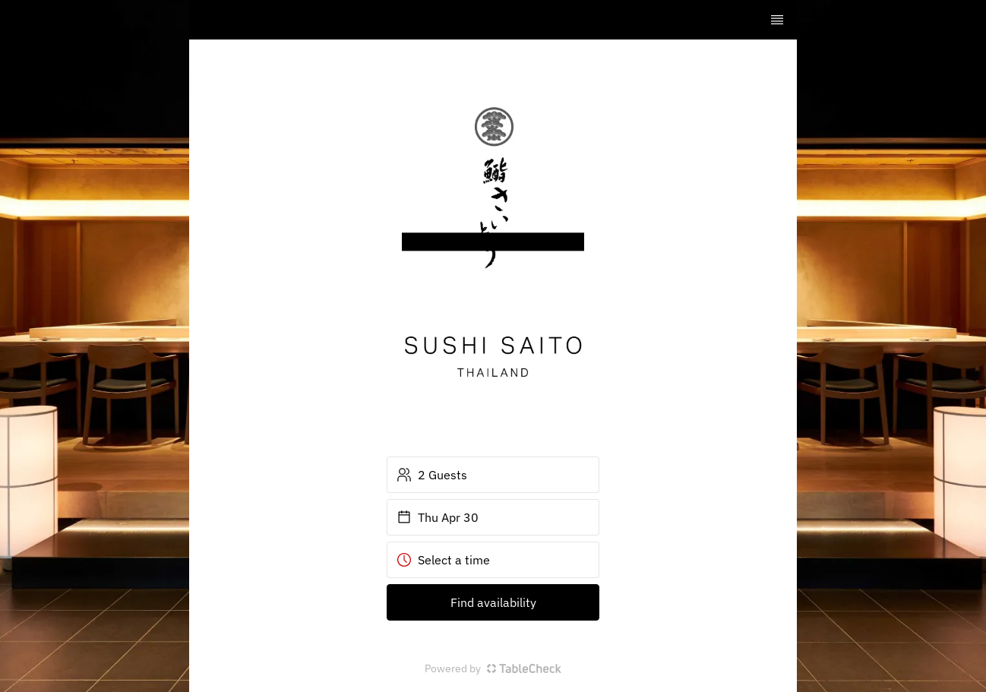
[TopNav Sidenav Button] (777, 19)
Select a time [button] (443, 559)
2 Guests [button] (432, 474)
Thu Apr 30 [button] (438, 517)
